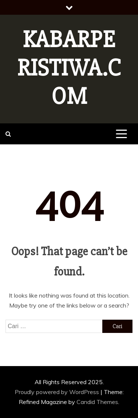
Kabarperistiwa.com (69, 68)
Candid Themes (97, 401)
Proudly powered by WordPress (57, 392)
